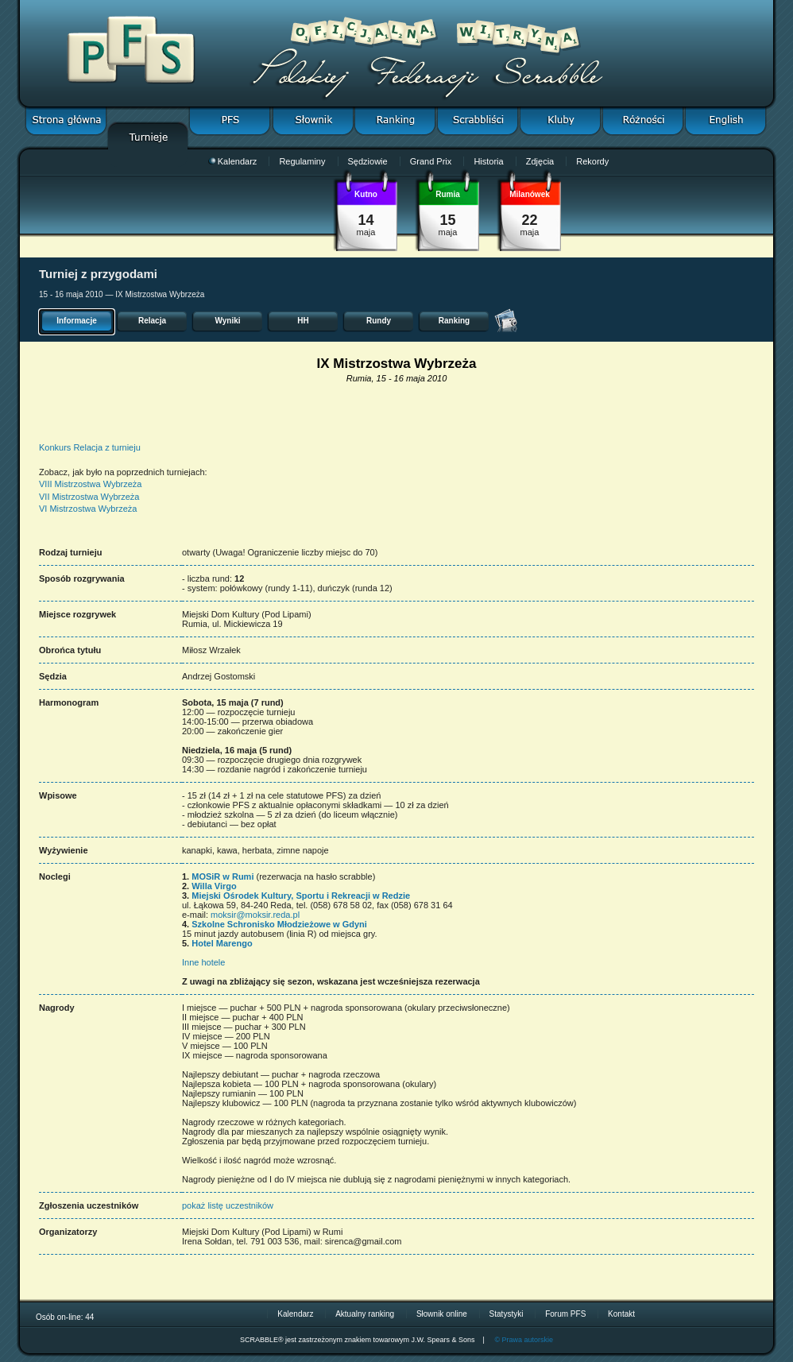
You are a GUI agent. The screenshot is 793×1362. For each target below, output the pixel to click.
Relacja (152, 320)
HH (302, 320)
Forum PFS (565, 1314)
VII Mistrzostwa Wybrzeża (89, 496)
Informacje (76, 320)
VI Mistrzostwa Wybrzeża (88, 508)
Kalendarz (232, 161)
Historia (488, 161)
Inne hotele (203, 962)
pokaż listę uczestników (227, 1205)
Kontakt (621, 1314)
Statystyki (506, 1314)
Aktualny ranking (364, 1314)
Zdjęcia (540, 161)
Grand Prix (431, 161)
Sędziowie (368, 161)
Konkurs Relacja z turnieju (90, 447)
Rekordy (592, 161)
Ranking (454, 320)
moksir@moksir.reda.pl (255, 914)
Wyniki (227, 320)
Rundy (378, 320)
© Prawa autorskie (523, 1340)
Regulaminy (302, 161)
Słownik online (441, 1314)
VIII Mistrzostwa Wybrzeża (90, 484)
